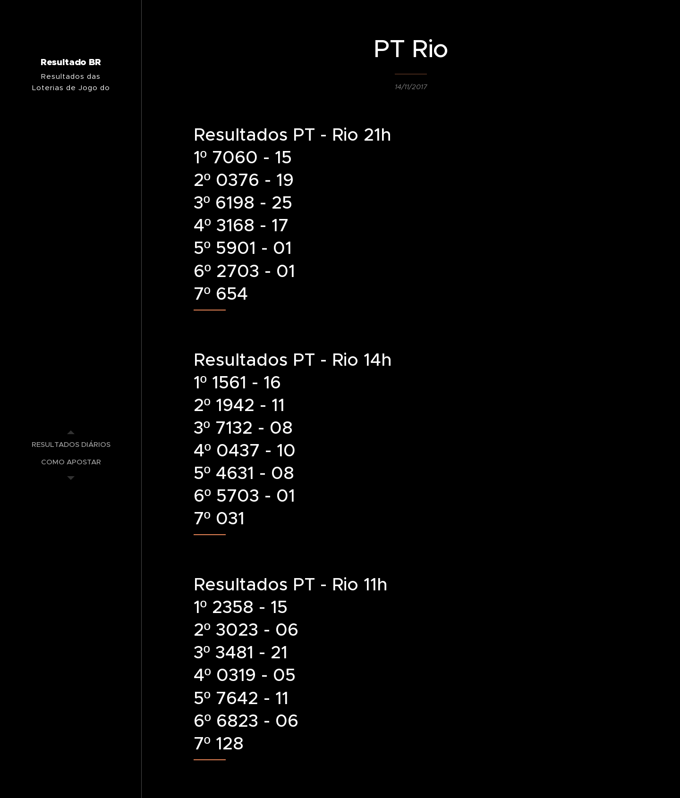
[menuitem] (71, 444)
